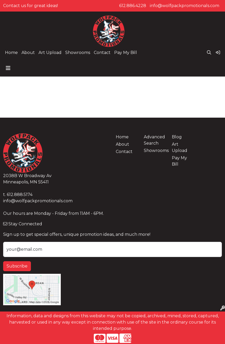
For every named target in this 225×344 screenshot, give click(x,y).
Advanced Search (154, 140)
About (28, 52)
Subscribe (17, 266)
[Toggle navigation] (8, 68)
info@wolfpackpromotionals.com (184, 5)
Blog (177, 136)
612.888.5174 (19, 194)
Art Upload (50, 52)
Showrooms (77, 52)
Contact (102, 52)
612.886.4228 (132, 5)
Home (11, 52)
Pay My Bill (125, 52)
